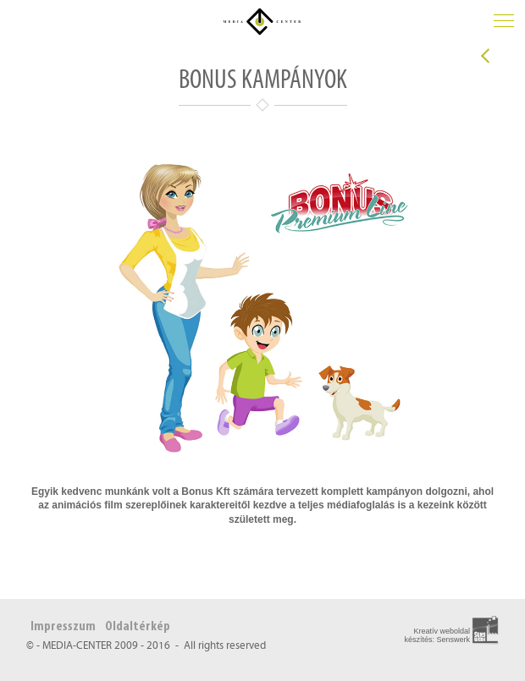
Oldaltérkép (137, 627)
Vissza (485, 56)
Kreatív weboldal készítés (437, 635)
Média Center (262, 21)
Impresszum (63, 627)
